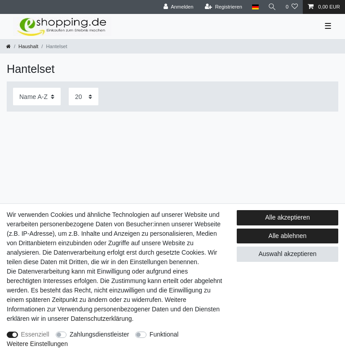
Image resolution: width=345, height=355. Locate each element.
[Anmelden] (177, 7)
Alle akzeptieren (287, 217)
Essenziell (35, 334)
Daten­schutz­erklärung (101, 318)
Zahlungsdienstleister (99, 334)
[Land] (254, 7)
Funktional (164, 334)
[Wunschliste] (292, 7)
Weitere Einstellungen (37, 343)
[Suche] (272, 7)
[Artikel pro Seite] (83, 96)
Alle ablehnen (288, 235)
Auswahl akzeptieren (287, 253)
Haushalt (28, 46)
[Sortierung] (37, 96)
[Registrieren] (222, 7)
